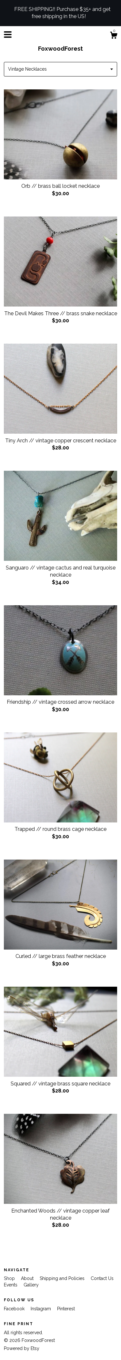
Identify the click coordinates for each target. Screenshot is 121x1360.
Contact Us (102, 1278)
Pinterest (66, 1308)
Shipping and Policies (63, 1278)
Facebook (15, 1308)
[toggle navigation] (8, 34)
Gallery (31, 1284)
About (28, 1278)
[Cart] (113, 36)
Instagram (41, 1308)
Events (11, 1284)
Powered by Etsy (21, 1348)
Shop (10, 1278)
